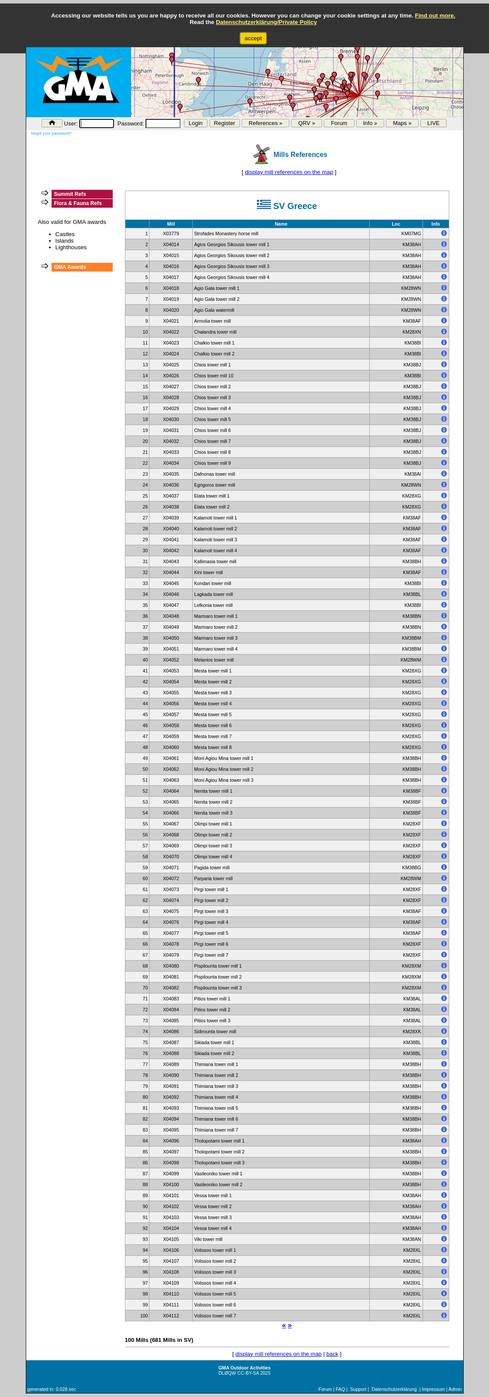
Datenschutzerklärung (394, 1389)
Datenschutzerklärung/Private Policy (266, 22)
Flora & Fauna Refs (78, 203)
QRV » (306, 123)
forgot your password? (51, 133)
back (332, 1354)
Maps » (402, 123)
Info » (370, 123)
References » (265, 123)
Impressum (433, 1389)
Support (358, 1389)
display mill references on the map (289, 172)
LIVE (433, 123)
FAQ (340, 1389)
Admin (454, 1389)
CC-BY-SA (248, 1373)
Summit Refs (70, 194)
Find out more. (435, 15)
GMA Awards (70, 267)
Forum (339, 123)
